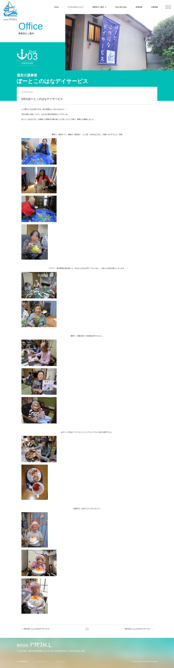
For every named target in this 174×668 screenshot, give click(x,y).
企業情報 (154, 7)
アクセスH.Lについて (75, 7)
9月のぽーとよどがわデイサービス (36, 629)
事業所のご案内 (98, 7)
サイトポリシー (42, 661)
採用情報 (139, 7)
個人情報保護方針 (22, 661)
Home (56, 7)
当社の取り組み (121, 7)
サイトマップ (61, 661)
